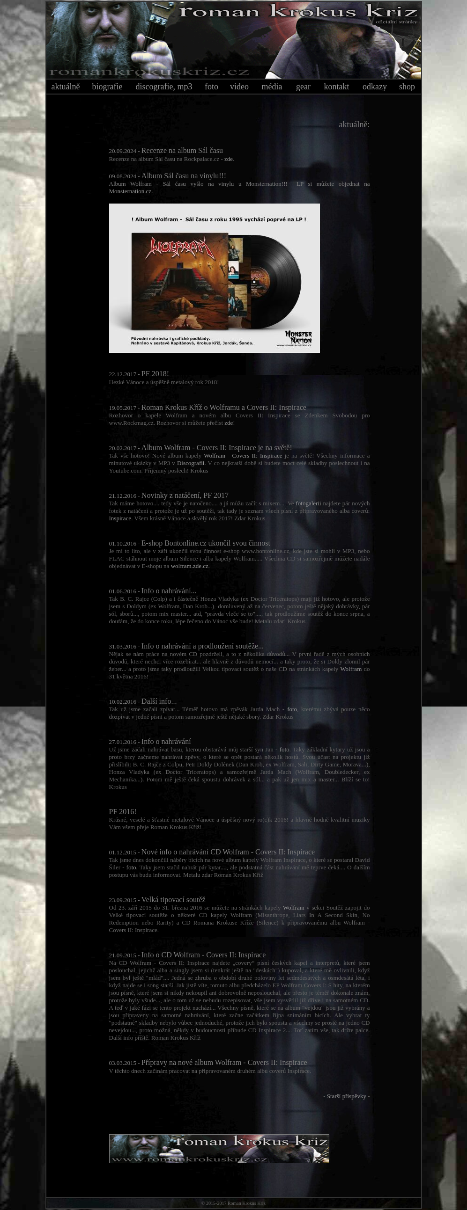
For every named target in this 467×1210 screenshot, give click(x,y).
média (272, 86)
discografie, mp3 (164, 86)
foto (211, 86)
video (239, 86)
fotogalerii (308, 503)
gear (303, 86)
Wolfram (351, 668)
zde (228, 158)
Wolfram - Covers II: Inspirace (243, 455)
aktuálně (66, 86)
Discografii (190, 463)
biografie (107, 86)
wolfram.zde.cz (189, 565)
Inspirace (120, 518)
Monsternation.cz (130, 191)
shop (407, 86)
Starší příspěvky (346, 1096)
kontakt (336, 86)
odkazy (375, 86)
